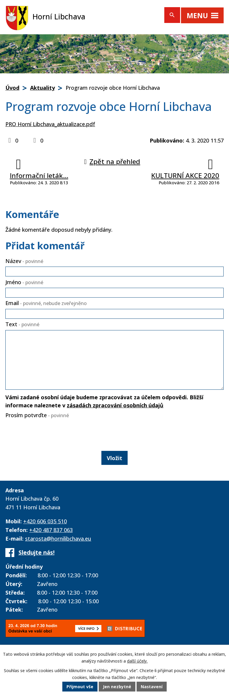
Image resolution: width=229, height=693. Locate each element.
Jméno (24, 282)
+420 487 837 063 (51, 529)
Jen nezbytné (117, 687)
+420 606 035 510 (45, 521)
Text (22, 324)
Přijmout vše (79, 687)
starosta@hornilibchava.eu (58, 538)
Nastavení (152, 687)
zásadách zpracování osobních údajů (115, 405)
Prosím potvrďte (37, 415)
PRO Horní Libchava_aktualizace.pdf (50, 124)
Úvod (12, 87)
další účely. (137, 661)
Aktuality (42, 87)
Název (24, 260)
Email (46, 303)
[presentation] (48, 433)
